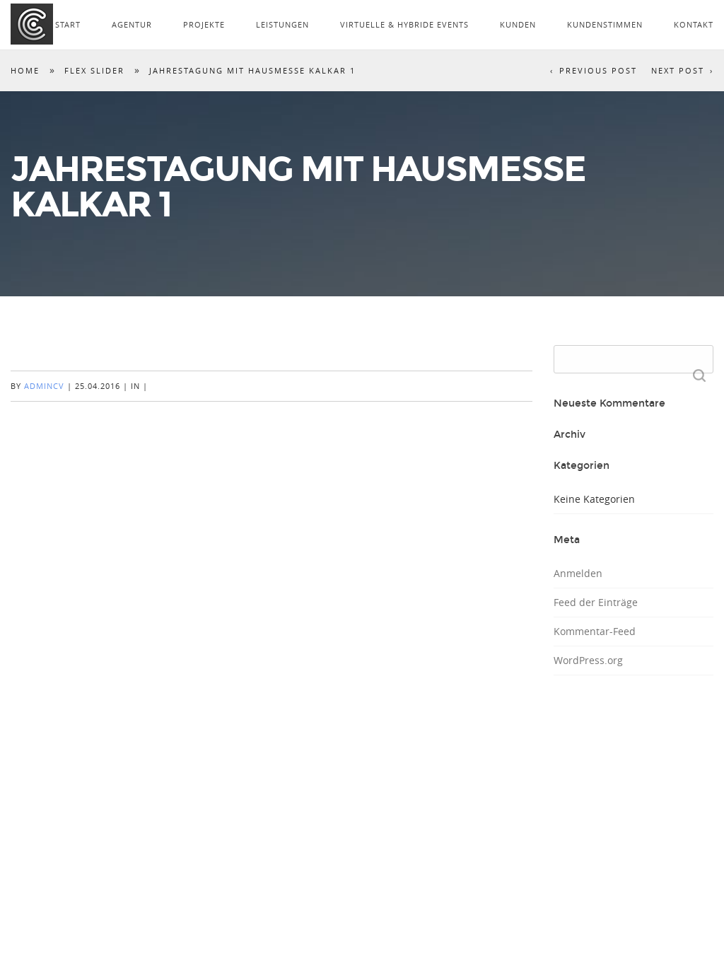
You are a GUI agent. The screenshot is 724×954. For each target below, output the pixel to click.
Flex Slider (94, 70)
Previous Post (598, 70)
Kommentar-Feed (595, 631)
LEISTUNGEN (282, 24)
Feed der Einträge (596, 602)
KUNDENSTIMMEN (605, 24)
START (68, 24)
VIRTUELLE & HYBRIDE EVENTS (404, 24)
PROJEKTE (204, 24)
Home (25, 70)
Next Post (677, 70)
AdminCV (44, 385)
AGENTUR (132, 24)
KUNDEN (518, 24)
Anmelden (578, 573)
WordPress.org (588, 660)
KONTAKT (693, 24)
